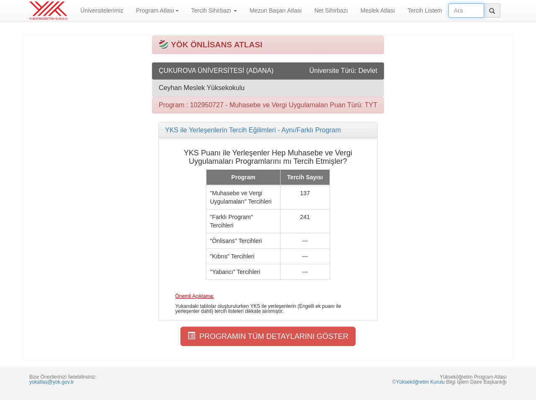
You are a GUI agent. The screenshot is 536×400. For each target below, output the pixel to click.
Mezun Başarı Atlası (276, 10)
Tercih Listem (424, 10)
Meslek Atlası (378, 10)
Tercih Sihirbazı (214, 10)
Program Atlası (157, 10)
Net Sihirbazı (331, 10)
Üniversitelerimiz (102, 10)
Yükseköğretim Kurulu (420, 382)
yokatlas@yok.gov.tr (51, 382)
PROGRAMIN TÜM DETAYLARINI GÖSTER (268, 336)
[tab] (268, 130)
